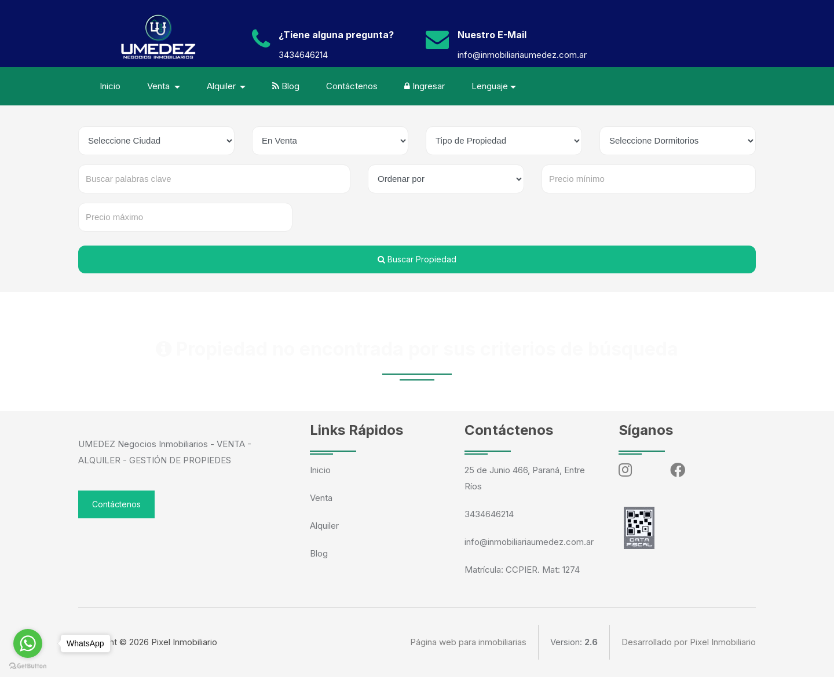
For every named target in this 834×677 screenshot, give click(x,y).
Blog (285, 86)
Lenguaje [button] (489, 86)
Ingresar (424, 86)
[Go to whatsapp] (27, 643)
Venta (321, 497)
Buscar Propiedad (417, 259)
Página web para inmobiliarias (468, 641)
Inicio (110, 86)
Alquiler (324, 525)
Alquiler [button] (222, 86)
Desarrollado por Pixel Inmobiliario (688, 641)
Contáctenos (352, 86)
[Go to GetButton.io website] (27, 665)
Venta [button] (159, 86)
